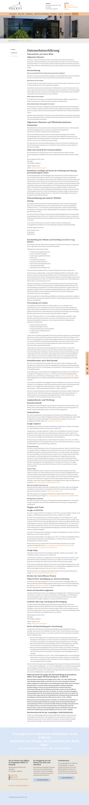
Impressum (14, 52)
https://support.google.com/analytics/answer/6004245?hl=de (62, 496)
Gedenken (67, 14)
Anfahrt (13, 49)
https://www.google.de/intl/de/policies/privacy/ (44, 573)
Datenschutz (28, 41)
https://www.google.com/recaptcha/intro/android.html (42, 547)
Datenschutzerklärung (22, 785)
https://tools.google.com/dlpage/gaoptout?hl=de (47, 482)
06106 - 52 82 (70, 5)
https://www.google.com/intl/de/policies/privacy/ (57, 545)
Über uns (21, 14)
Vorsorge (53, 14)
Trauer (60, 14)
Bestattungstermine (41, 14)
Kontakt (75, 14)
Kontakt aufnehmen (42, 780)
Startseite (13, 14)
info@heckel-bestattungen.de (39, 168)
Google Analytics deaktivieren (54, 491)
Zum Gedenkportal (67, 777)
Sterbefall (29, 14)
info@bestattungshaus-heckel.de (19, 779)
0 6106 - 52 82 (13, 775)
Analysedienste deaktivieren (54, 421)
